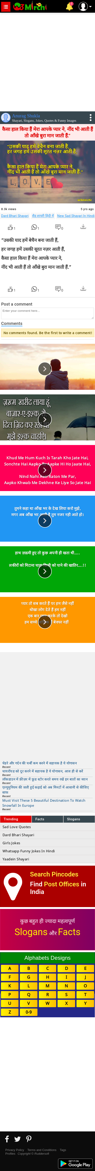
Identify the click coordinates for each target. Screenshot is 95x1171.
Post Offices (61, 884)
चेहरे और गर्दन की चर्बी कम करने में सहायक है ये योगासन (39, 763)
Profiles (10, 1153)
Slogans (73, 819)
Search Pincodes (54, 874)
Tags (63, 1150)
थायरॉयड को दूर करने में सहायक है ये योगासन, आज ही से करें (42, 771)
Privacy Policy (14, 1150)
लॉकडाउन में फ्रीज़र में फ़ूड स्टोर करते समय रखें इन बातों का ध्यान (45, 779)
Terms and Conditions (41, 1150)
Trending (11, 819)
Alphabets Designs (47, 958)
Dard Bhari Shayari (15, 216)
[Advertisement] (47, 61)
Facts (39, 819)
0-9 (29, 1012)
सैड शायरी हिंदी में (43, 216)
